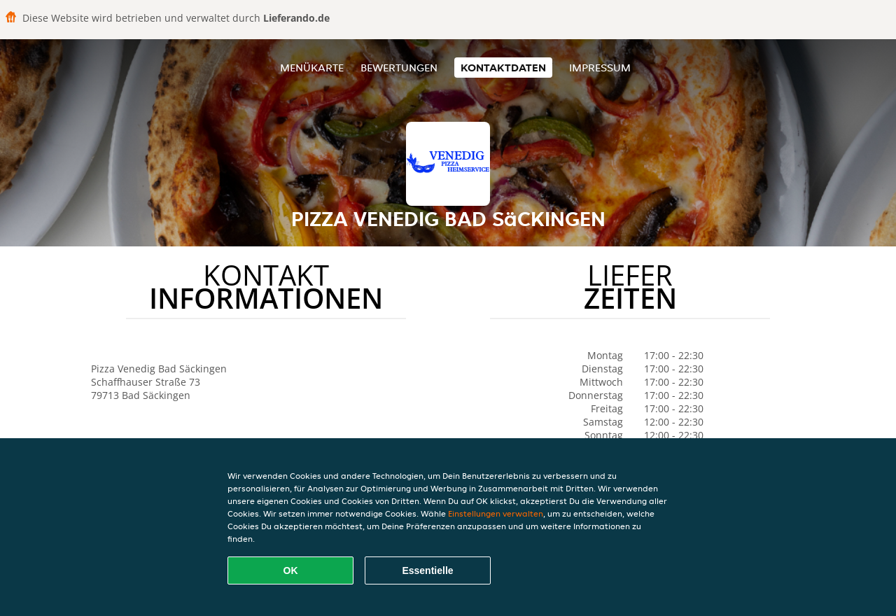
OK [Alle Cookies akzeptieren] (291, 570)
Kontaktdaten (503, 67)
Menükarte (312, 67)
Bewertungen (399, 67)
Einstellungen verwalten (495, 513)
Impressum (600, 67)
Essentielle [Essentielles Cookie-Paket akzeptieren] (427, 570)
